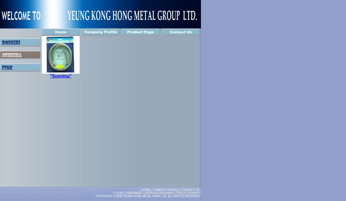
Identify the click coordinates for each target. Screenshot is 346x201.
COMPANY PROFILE (166, 190)
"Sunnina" (61, 76)
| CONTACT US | (190, 190)
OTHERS (194, 193)
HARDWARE (134, 193)
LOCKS (119, 193)
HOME (146, 190)
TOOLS (181, 193)
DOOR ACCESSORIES (159, 193)
